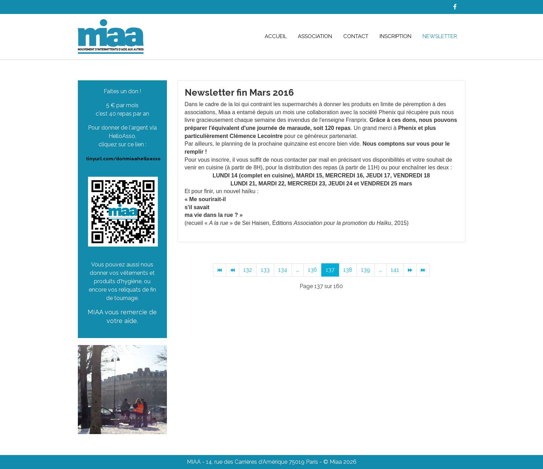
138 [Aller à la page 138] (347, 269)
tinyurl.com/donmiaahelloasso (123, 158)
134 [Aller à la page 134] (282, 269)
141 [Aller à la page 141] (395, 269)
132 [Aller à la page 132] (247, 269)
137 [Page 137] (330, 269)
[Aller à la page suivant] (410, 270)
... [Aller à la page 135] (297, 269)
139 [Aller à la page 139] (365, 269)
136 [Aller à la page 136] (312, 269)
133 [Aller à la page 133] (265, 269)
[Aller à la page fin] (423, 270)
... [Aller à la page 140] (380, 269)
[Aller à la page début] (219, 270)
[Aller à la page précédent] (232, 270)
